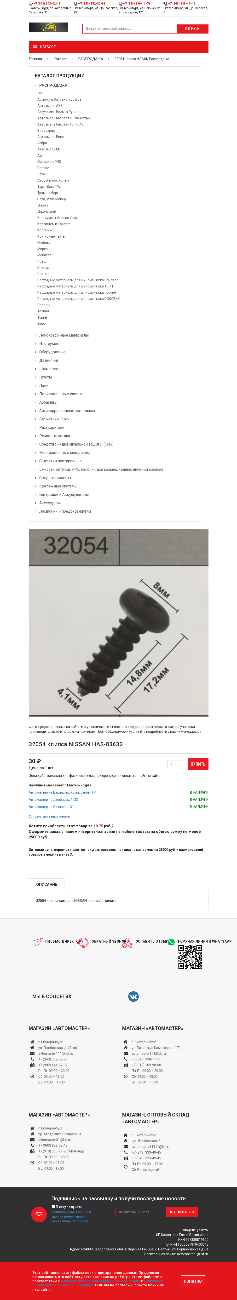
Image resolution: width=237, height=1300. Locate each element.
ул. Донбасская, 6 (146, 1141)
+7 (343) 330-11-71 (136, 3)
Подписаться (182, 1212)
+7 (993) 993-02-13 (53, 1145)
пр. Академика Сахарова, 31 (60, 1134)
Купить (198, 764)
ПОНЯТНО (193, 1281)
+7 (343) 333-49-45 (181, 3)
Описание (46, 884)
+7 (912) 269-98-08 (146, 1065)
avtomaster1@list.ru (192, 1254)
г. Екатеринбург (51, 1042)
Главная (35, 59)
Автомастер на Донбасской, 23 (53, 800)
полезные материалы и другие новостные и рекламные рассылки (71, 1216)
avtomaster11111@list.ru (151, 1147)
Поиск (192, 28)
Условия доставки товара (49, 816)
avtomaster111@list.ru (55, 1053)
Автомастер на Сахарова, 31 (51, 807)
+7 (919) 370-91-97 (53, 1151)
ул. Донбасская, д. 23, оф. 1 (59, 1048)
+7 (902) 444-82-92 (53, 1065)
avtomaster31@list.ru (54, 1140)
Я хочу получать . (71, 1214)
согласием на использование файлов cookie (100, 1281)
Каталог (60, 59)
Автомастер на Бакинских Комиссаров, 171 (63, 792)
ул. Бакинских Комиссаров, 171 (156, 1048)
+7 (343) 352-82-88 (91, 3)
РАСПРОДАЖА (90, 59)
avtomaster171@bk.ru (149, 1053)
